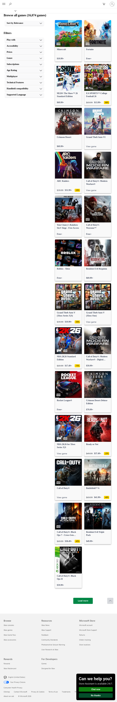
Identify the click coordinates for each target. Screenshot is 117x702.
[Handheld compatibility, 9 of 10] (24, 88)
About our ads (9, 696)
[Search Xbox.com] (10, 4)
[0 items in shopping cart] (104, 4)
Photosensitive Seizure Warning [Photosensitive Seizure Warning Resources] (53, 645)
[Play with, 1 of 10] (24, 39)
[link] (68, 41)
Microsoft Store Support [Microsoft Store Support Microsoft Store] (88, 630)
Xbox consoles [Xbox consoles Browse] (9, 625)
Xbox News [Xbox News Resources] (45, 625)
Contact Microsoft (20, 692)
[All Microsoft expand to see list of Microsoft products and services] (3, 4)
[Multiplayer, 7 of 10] (24, 76)
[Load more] (83, 601)
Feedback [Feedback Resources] (44, 635)
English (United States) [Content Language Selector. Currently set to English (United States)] (16, 677)
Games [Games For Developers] (44, 664)
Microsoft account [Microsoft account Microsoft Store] (85, 625)
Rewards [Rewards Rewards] (7, 664)
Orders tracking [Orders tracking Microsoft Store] (85, 640)
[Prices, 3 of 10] (24, 52)
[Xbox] (8, 10)
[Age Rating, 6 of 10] (24, 70)
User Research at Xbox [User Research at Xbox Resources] (49, 650)
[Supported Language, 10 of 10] (24, 94)
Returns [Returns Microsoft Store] (82, 635)
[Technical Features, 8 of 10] (24, 82)
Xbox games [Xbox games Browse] (8, 630)
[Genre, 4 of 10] (24, 58)
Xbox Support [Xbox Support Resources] (46, 630)
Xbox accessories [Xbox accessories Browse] (10, 640)
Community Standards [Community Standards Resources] (49, 640)
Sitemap (7, 692)
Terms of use (53, 692)
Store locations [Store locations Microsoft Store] (84, 645)
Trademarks (66, 692)
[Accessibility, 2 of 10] (24, 46)
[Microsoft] (58, 2)
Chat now (95, 689)
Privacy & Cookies (37, 692)
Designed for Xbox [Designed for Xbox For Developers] (48, 668)
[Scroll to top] (110, 601)
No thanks (96, 695)
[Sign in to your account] (112, 4)
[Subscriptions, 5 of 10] (24, 64)
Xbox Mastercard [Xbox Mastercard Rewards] (10, 668)
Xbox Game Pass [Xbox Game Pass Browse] (10, 635)
